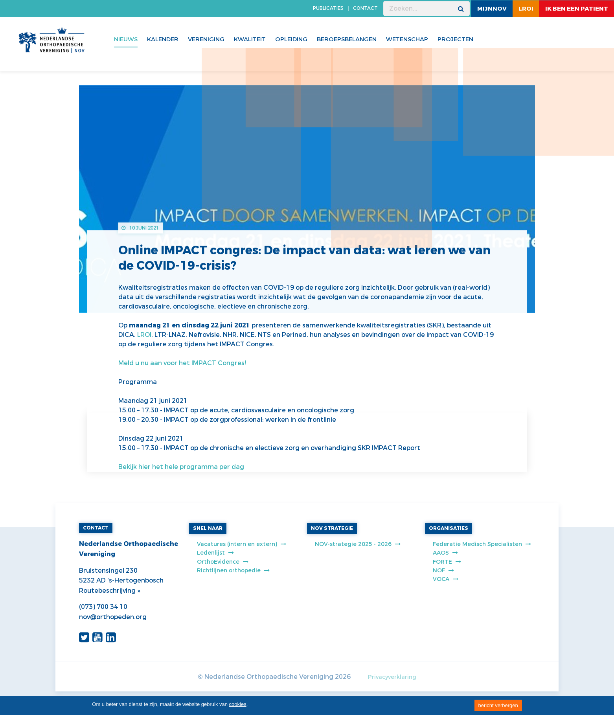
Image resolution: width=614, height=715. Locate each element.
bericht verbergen (498, 705)
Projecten (455, 39)
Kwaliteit (250, 39)
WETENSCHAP (407, 39)
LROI (525, 9)
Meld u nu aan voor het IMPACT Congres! (182, 363)
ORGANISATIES (448, 528)
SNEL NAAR (207, 528)
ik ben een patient (576, 9)
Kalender (162, 39)
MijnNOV (492, 9)
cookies (237, 704)
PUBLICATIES (328, 8)
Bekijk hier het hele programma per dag (181, 467)
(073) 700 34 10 (103, 607)
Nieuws (126, 39)
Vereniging (206, 39)
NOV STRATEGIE (332, 528)
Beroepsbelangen (347, 39)
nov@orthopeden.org (113, 617)
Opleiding (291, 39)
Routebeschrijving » (109, 590)
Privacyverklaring (392, 677)
